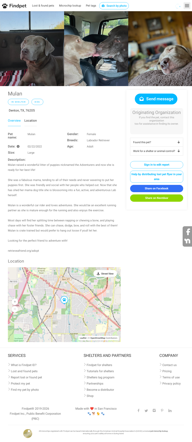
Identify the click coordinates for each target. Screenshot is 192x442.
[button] (62, 296)
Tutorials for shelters (100, 371)
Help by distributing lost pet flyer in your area (156, 177)
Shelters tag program (100, 377)
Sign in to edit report (156, 164)
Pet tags (91, 5)
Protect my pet (20, 383)
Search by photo (114, 5)
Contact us (169, 365)
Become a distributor (100, 389)
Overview (14, 120)
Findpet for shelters (99, 365)
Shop (90, 396)
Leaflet (83, 338)
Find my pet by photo (25, 389)
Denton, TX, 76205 (22, 110)
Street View (107, 273)
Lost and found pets (24, 371)
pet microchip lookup (159, 431)
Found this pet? (157, 142)
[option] (32, 48)
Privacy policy (171, 383)
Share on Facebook (156, 188)
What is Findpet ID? (24, 365)
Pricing (167, 371)
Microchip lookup (70, 5)
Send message (156, 99)
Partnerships (95, 383)
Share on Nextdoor (156, 198)
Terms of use (171, 377)
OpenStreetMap (97, 338)
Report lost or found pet (26, 377)
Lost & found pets (43, 5)
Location (30, 120)
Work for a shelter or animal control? (157, 151)
